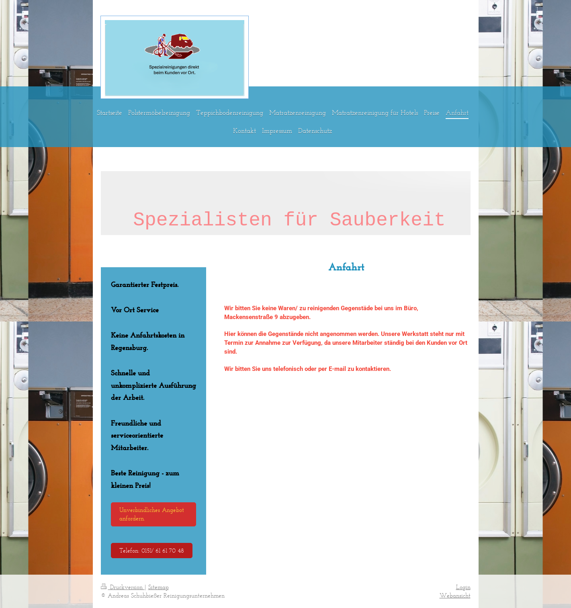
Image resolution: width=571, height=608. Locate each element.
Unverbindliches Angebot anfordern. (151, 514)
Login (463, 587)
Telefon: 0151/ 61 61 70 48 (151, 550)
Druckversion (123, 587)
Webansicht (455, 595)
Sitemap (158, 587)
